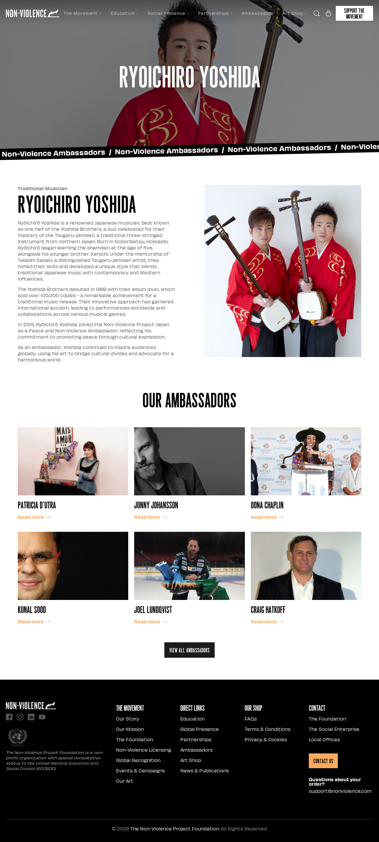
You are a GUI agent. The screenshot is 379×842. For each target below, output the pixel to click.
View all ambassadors (189, 650)
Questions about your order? (335, 781)
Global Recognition (138, 760)
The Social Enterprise (334, 729)
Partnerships (215, 13)
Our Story (127, 718)
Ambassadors (258, 13)
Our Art (124, 781)
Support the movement (354, 13)
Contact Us (323, 760)
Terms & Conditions (267, 729)
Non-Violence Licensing (143, 750)
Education (125, 13)
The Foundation (134, 739)
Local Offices (324, 739)
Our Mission (130, 729)
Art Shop (294, 13)
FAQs (251, 718)
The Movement (83, 13)
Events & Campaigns (140, 770)
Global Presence (168, 13)
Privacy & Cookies (266, 739)
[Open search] (316, 13)
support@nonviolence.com (340, 791)
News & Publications (204, 770)
